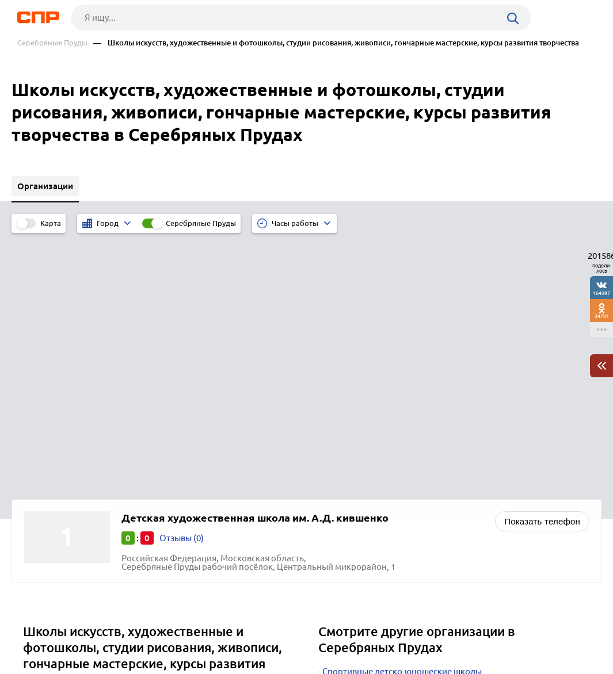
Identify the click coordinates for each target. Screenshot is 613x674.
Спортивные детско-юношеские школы (402, 415)
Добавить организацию (544, 630)
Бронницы (48, 447)
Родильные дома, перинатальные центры (407, 458)
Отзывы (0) (181, 281)
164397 (601, 293)
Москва (42, 504)
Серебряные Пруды (52, 43)
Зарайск (43, 490)
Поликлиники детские (367, 472)
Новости (109, 631)
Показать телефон (542, 265)
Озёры (40, 461)
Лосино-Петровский (68, 476)
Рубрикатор (38, 631)
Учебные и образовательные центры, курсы (411, 443)
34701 (602, 316)
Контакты (274, 631)
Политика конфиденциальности (171, 664)
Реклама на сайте (190, 631)
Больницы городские (365, 429)
